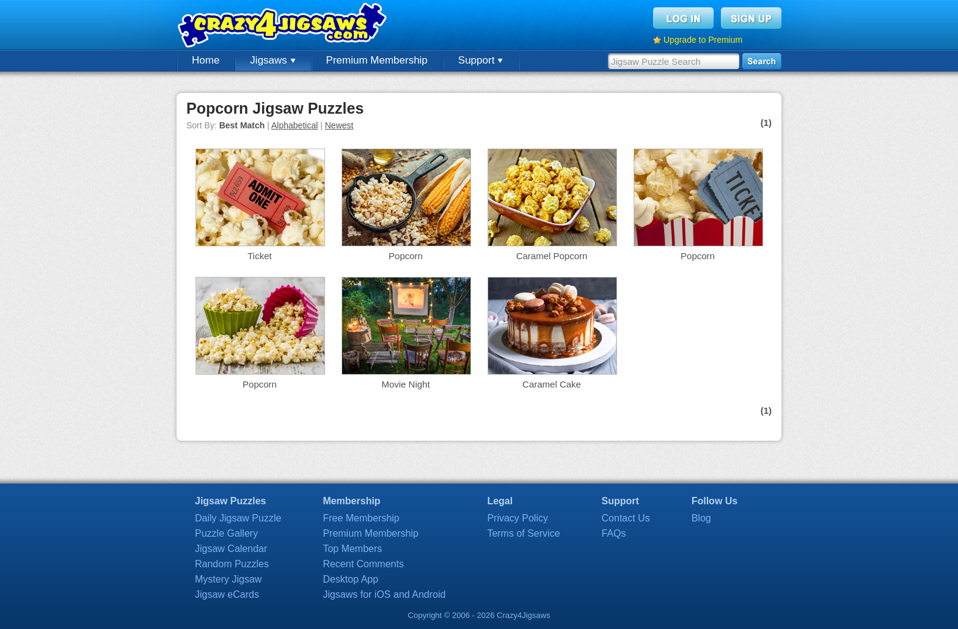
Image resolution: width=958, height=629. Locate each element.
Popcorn (406, 256)
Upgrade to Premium (703, 40)
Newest (339, 125)
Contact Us (626, 518)
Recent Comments (363, 564)
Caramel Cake (551, 384)
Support (480, 60)
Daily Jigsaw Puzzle (238, 518)
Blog (701, 518)
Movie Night (405, 384)
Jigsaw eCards (227, 594)
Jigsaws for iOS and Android (384, 594)
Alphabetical (294, 125)
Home (205, 60)
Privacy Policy (517, 518)
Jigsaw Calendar (231, 548)
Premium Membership (377, 60)
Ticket (259, 256)
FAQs (614, 533)
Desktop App (350, 579)
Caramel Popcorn (552, 256)
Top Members (352, 548)
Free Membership (361, 518)
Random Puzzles (232, 564)
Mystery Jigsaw (228, 579)
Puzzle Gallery (226, 533)
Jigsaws (272, 60)
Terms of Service (523, 533)
